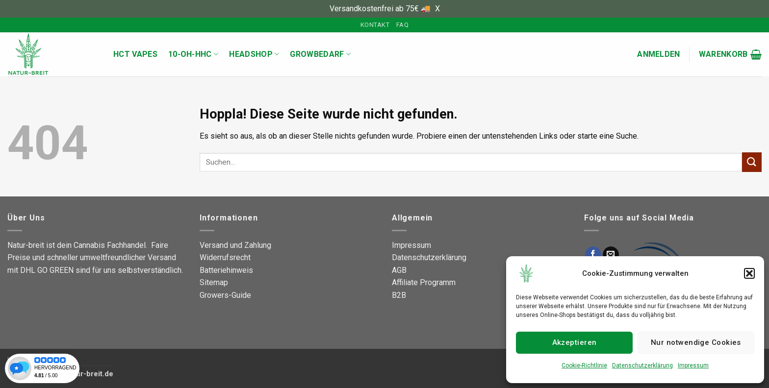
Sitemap (214, 282)
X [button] (437, 8)
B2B (399, 295)
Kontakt (374, 24)
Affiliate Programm (424, 282)
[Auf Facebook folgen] (593, 254)
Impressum (693, 365)
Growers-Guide (225, 295)
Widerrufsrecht (225, 257)
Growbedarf (320, 54)
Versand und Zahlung (235, 245)
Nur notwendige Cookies (696, 342)
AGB (399, 270)
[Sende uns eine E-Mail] (611, 254)
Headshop (254, 54)
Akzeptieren (574, 342)
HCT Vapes (135, 54)
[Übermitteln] (752, 161)
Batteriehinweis (226, 270)
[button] (749, 273)
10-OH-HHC (193, 54)
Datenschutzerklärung (642, 365)
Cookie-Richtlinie (584, 365)
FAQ (402, 24)
